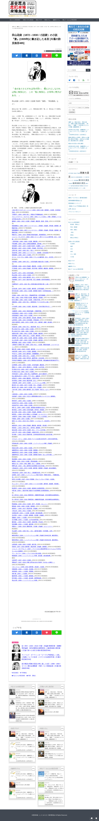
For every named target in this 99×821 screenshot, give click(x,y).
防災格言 (15, 672)
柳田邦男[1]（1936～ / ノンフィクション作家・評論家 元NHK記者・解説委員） (35, 535)
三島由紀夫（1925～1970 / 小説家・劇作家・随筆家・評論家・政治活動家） (34, 468)
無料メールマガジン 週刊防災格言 (77, 197)
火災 (71, 249)
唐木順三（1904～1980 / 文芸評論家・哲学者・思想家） (28, 410)
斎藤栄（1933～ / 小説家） (20, 517)
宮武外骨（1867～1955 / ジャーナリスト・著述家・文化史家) (30, 252)
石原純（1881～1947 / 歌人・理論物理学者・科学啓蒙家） (29, 295)
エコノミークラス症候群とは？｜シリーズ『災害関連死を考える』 (82, 312)
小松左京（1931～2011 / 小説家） (22, 511)
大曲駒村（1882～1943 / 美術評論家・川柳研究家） (27, 311)
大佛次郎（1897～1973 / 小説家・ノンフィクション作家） (29, 383)
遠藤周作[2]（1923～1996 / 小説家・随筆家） (25, 452)
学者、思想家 (73, 227)
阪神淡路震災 (79, 177)
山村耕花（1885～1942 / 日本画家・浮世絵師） (26, 320)
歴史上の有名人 (74, 237)
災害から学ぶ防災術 (28, 20)
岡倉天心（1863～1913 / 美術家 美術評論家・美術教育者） (29, 234)
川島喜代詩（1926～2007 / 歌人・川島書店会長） (26, 472)
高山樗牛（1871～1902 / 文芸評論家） (23, 273)
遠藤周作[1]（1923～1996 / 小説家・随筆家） (25, 450)
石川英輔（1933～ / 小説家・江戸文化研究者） (26, 519)
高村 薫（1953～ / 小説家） (20, 573)
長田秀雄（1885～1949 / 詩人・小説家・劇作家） (26, 335)
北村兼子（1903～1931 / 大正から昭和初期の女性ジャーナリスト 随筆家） (34, 396)
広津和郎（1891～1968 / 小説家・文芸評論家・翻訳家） (28, 365)
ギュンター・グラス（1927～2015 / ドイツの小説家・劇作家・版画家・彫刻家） (36, 484)
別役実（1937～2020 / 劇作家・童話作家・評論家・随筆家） (30, 546)
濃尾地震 (77, 185)
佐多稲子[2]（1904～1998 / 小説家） (22, 405)
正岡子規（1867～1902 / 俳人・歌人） (23, 250)
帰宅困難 (76, 180)
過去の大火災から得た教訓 (52, 712)
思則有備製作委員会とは (75, 200)
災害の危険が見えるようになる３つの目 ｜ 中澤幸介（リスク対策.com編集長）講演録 (54, 755)
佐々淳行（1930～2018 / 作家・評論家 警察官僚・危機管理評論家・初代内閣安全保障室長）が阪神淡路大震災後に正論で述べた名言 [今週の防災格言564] (41, 648)
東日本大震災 (84, 180)
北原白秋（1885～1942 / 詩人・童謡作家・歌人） (26, 326)
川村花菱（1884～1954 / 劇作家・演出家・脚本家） (27, 317)
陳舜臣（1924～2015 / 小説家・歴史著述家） (25, 461)
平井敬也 (23, 672)
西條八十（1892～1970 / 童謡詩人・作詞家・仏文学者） (28, 367)
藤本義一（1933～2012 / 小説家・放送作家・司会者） (28, 522)
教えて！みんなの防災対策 (70, 20)
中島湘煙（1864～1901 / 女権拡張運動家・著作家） (27, 243)
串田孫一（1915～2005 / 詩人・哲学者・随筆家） (26, 427)
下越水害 (70, 183)
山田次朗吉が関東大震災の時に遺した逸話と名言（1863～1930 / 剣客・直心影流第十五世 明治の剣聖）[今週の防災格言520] (78, 342)
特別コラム (47, 20)
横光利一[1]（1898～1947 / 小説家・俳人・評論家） (27, 385)
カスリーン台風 (81, 188)
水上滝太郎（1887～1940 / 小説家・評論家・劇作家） (28, 340)
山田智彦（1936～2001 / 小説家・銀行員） (24, 544)
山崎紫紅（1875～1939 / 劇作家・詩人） (24, 277)
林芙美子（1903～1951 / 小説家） (22, 401)
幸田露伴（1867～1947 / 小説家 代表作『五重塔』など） (29, 246)
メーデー (72, 180)
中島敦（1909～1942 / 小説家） (21, 418)
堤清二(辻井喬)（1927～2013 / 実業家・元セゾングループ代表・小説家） (33, 479)
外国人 (72, 235)
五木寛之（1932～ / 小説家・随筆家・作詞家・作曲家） (28, 515)
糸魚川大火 (73, 177)
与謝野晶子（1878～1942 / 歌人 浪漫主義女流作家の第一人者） (31, 284)
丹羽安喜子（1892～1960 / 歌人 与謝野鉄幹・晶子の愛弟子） (30, 374)
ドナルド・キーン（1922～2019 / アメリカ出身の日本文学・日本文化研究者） (35, 439)
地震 (71, 246)
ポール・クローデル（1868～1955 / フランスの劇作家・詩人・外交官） (33, 257)
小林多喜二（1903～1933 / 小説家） (22, 394)
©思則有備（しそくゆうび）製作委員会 (43, 815)
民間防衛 (82, 185)
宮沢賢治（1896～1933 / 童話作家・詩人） (24, 380)
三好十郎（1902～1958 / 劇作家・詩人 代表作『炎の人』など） (31, 389)
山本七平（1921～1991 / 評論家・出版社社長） (26, 432)
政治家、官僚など (75, 224)
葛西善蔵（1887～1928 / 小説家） (22, 342)
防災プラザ (39, 20)
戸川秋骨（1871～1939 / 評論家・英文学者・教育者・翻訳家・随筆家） (33, 268)
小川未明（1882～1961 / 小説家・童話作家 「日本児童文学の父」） (32, 306)
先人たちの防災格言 (15, 20)
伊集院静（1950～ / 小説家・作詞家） (23, 569)
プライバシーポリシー (74, 211)
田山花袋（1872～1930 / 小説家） (22, 275)
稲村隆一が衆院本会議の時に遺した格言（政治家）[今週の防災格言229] (82, 349)
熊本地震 (76, 188)
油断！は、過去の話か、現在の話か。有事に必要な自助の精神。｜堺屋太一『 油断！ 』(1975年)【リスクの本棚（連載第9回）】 (78, 297)
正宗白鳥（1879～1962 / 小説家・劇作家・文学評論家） (28, 288)
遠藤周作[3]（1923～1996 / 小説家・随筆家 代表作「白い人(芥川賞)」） (33, 454)
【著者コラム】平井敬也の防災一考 (78, 206)
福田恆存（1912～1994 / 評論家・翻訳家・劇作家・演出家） (30, 425)
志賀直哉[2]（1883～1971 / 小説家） (22, 315)
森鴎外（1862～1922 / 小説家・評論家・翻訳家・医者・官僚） (30, 221)
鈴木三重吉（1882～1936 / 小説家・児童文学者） (26, 300)
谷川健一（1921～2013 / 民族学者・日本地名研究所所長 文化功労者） (32, 434)
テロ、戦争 (73, 254)
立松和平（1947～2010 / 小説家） (22, 560)
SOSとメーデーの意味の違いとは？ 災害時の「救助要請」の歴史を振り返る (82, 357)
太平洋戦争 (70, 173)
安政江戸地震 (77, 173)
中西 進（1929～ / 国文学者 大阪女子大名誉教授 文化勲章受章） (31, 490)
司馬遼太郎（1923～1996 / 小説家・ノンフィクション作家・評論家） (32, 443)
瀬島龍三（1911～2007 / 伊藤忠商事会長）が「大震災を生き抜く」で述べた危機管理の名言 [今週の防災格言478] (78, 288)
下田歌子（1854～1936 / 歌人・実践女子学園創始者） (28, 214)
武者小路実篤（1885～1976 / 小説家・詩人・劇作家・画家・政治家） (32, 322)
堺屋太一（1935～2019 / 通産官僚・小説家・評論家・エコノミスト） (32, 526)
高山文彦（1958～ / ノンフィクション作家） (25, 580)
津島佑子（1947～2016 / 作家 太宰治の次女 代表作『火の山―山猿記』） (33, 562)
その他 (72, 256)
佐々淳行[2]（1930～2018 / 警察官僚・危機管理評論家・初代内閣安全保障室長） (36, 499)
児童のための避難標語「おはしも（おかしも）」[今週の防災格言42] (82, 279)
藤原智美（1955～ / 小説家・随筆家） (23, 576)
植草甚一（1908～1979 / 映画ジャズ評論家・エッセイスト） (30, 414)
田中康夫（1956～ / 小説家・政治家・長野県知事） (27, 578)
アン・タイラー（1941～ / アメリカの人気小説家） (27, 553)
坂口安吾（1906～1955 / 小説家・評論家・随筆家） (27, 412)
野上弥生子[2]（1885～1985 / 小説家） (23, 331)
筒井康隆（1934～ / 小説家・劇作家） (23, 524)
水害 (71, 251)
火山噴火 (72, 243)
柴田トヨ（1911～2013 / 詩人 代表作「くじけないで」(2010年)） (31, 421)
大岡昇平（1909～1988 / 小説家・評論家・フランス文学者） (30, 416)
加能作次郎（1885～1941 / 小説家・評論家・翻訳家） (28, 333)
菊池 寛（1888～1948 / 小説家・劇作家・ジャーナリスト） (29, 349)
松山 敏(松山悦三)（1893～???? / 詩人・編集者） (26, 376)
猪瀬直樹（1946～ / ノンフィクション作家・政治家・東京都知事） (31, 555)
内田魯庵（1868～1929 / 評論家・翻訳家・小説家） (27, 266)
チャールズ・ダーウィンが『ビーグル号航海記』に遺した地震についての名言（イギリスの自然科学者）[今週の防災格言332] (41, 657)
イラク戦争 (85, 177)
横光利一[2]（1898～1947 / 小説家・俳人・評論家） (27, 387)
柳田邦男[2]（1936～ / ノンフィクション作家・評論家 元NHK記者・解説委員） (35, 540)
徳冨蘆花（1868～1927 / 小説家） (22, 255)
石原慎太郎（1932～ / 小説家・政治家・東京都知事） (28, 513)
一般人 (72, 232)
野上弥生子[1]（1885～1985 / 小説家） (23, 329)
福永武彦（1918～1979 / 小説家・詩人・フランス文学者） (29, 430)
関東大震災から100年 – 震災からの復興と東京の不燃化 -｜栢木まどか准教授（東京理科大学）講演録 (54, 704)
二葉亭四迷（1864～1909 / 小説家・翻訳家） (25, 241)
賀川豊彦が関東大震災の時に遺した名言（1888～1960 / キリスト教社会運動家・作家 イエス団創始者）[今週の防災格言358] (41, 666)
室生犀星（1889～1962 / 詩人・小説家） (24, 356)
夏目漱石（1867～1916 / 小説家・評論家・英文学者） (28, 248)
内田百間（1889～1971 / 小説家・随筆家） (24, 351)
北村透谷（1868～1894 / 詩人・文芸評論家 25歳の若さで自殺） (31, 261)
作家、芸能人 (58, 51)
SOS (85, 185)
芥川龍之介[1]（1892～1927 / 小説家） (23, 369)
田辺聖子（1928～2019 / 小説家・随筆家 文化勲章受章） (29, 488)
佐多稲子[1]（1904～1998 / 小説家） (22, 403)
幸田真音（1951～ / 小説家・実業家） (23, 571)
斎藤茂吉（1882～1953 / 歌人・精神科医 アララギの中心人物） (31, 302)
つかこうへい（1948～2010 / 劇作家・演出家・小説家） (28, 567)
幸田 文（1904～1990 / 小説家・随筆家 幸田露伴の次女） (29, 407)
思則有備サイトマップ (74, 203)
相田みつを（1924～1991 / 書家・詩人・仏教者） (26, 463)
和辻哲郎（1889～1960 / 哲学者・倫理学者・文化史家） (28, 358)
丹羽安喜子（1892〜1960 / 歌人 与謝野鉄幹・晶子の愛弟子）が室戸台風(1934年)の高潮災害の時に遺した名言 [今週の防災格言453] (78, 322)
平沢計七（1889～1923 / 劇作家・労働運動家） (26, 353)
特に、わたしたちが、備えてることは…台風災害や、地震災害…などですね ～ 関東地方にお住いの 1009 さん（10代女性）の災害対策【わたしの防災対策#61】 (54, 788)
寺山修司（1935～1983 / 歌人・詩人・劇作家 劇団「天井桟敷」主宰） (32, 531)
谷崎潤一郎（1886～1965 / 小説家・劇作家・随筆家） (28, 338)
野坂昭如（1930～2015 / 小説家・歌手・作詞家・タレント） (30, 504)
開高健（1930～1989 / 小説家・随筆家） (24, 506)
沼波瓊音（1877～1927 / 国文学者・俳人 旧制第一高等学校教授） (31, 279)
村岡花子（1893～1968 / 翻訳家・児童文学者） (26, 378)
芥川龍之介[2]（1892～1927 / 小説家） (23, 371)
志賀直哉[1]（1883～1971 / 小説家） (22, 313)
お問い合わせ (72, 209)
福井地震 (73, 185)
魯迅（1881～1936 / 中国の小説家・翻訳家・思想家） (28, 297)
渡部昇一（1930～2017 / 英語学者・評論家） (25, 508)
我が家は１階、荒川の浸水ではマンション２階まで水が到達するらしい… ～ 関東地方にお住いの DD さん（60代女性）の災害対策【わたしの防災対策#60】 (54, 801)
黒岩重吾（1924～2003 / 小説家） (22, 459)
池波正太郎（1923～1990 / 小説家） (22, 448)
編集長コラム (56, 20)
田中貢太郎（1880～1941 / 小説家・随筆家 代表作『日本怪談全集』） (32, 291)
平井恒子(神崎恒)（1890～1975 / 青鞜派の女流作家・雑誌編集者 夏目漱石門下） (36, 360)
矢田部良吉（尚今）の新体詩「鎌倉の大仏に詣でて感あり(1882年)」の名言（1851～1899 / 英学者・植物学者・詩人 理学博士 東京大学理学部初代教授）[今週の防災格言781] (25, 706)
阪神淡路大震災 (79, 183)
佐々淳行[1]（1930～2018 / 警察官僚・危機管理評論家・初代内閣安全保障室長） (36, 495)
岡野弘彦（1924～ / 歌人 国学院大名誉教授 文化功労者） (29, 466)
